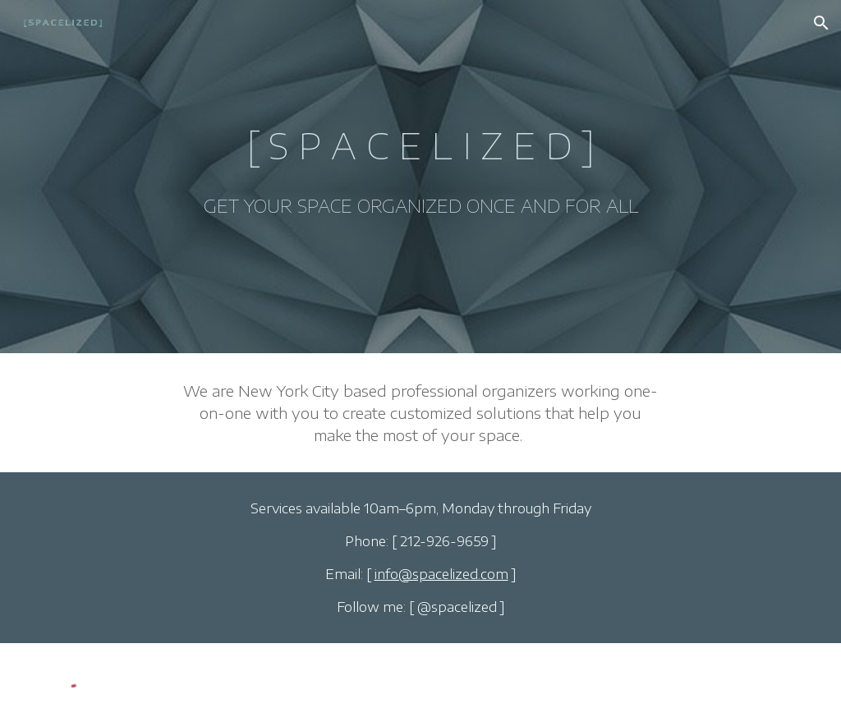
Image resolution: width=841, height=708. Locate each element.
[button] (821, 23)
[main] (421, 177)
